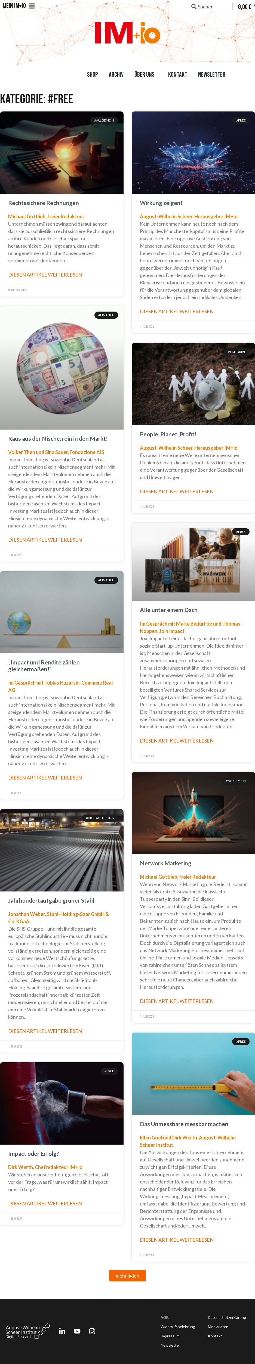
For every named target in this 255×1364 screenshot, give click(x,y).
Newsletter (211, 75)
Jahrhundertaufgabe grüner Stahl (51, 900)
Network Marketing (165, 863)
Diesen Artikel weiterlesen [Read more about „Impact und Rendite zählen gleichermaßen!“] (45, 778)
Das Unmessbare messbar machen (184, 1123)
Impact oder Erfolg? (33, 1153)
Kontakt (177, 75)
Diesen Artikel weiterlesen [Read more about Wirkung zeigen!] (177, 311)
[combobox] (211, 6)
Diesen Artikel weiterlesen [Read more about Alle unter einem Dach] (177, 741)
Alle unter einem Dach (169, 609)
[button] (127, 1275)
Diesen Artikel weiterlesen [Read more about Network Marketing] (177, 1001)
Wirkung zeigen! (161, 202)
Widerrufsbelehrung (178, 1326)
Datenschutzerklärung (227, 1317)
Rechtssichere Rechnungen (43, 202)
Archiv (116, 75)
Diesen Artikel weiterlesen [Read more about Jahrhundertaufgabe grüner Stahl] (45, 1031)
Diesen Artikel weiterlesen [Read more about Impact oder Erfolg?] (45, 1203)
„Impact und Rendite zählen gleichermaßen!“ (44, 665)
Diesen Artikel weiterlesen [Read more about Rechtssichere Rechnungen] (45, 275)
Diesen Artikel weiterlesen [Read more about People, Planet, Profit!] (177, 491)
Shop (92, 75)
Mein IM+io (19, 6)
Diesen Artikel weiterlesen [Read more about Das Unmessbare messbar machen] (177, 1240)
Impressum (170, 1336)
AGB (165, 1317)
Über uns (145, 75)
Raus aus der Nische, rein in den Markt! (58, 438)
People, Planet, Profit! (168, 434)
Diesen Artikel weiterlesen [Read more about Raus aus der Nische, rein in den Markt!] (45, 540)
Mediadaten (218, 1326)
